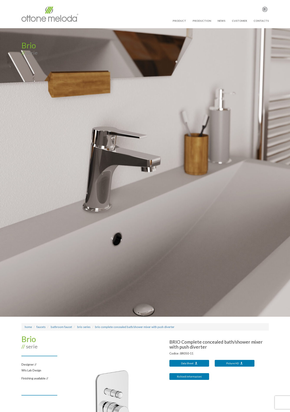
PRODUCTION (202, 20)
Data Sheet (189, 363)
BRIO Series (83, 327)
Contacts (261, 20)
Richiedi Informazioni (189, 376)
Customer (239, 20)
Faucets (41, 327)
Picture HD (234, 363)
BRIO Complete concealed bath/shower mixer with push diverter (134, 327)
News (221, 20)
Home (28, 327)
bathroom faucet (61, 327)
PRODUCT (179, 20)
